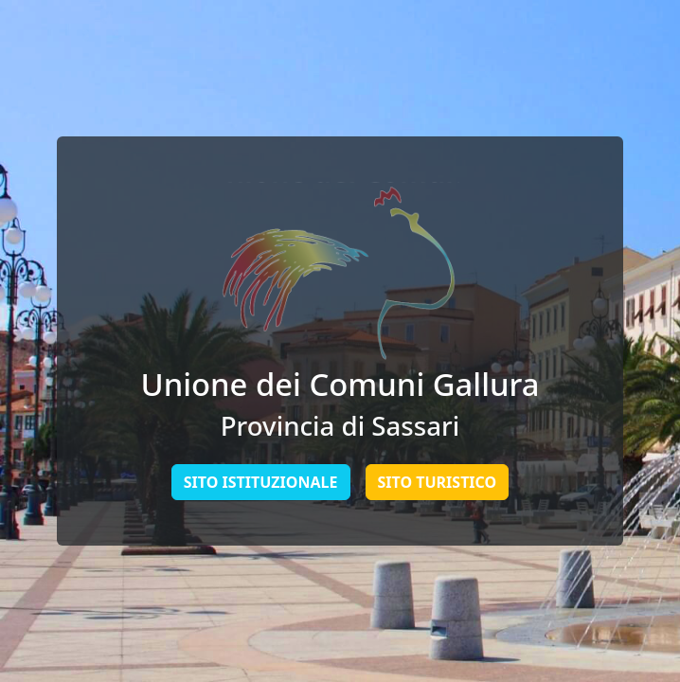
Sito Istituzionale (261, 482)
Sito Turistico (437, 482)
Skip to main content (0, 0)
